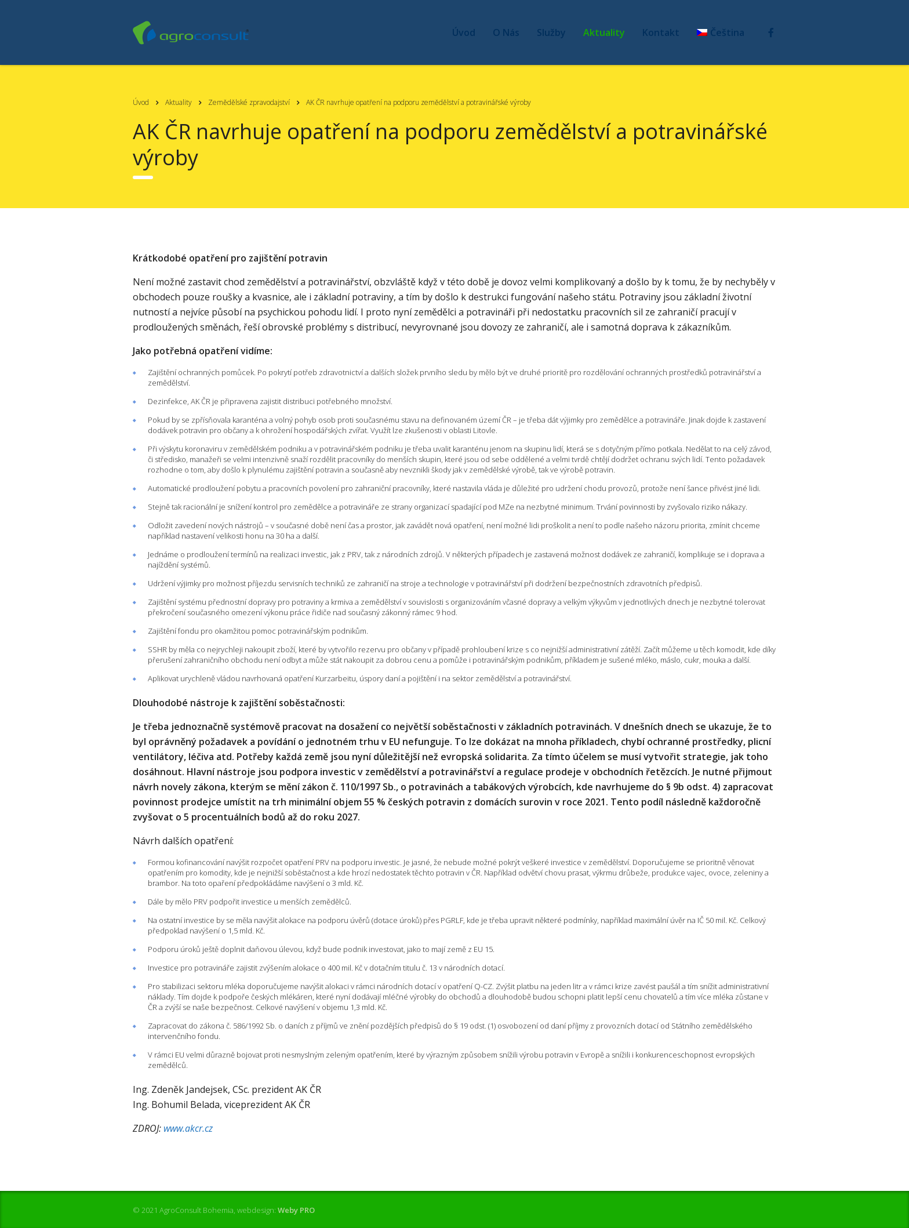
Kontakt (660, 32)
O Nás (506, 32)
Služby (551, 32)
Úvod (463, 32)
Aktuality (604, 32)
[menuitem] (720, 32)
